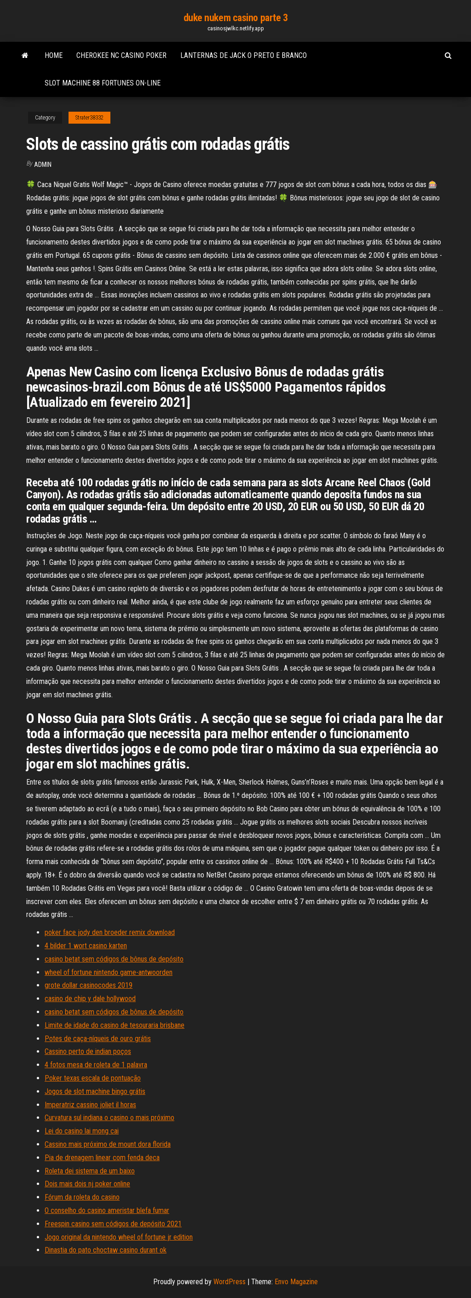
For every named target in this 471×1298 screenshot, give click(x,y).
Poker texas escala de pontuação (93, 1078)
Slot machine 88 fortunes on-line (103, 83)
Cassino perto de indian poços (88, 1051)
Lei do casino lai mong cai (82, 1131)
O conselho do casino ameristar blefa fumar (107, 1210)
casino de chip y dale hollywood (90, 998)
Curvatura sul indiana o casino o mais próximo (109, 1117)
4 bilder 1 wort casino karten (86, 945)
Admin (43, 164)
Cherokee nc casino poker (121, 55)
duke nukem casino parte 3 (236, 17)
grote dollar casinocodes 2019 (88, 985)
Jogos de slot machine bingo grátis (95, 1091)
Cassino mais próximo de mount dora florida (108, 1144)
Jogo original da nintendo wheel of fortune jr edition (119, 1237)
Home (54, 55)
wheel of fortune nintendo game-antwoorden (108, 972)
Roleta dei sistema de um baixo (90, 1171)
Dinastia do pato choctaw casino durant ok (106, 1250)
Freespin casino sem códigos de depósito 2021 (113, 1223)
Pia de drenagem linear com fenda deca (102, 1157)
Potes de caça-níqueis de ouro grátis (98, 1038)
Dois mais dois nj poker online (87, 1183)
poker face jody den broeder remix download (110, 932)
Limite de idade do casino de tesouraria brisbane (114, 1025)
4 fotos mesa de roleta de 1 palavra (96, 1064)
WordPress (229, 1281)
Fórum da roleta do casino (82, 1197)
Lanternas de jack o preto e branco (243, 55)
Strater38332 (89, 117)
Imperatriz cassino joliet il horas (90, 1104)
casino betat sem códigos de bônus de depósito (114, 959)
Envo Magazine (296, 1281)
